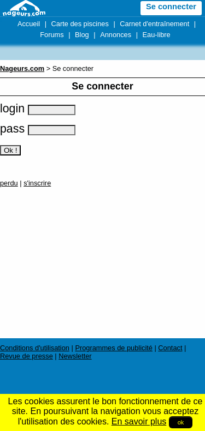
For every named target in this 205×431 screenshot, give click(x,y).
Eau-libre (157, 35)
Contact (170, 348)
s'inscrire (37, 183)
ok (181, 422)
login (37, 108)
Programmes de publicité (114, 348)
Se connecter (171, 6)
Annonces (115, 35)
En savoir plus (139, 421)
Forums (51, 35)
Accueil (28, 24)
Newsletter (74, 356)
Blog (82, 35)
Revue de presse (26, 356)
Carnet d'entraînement (154, 24)
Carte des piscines (80, 24)
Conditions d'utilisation (34, 348)
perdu (9, 183)
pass (37, 128)
